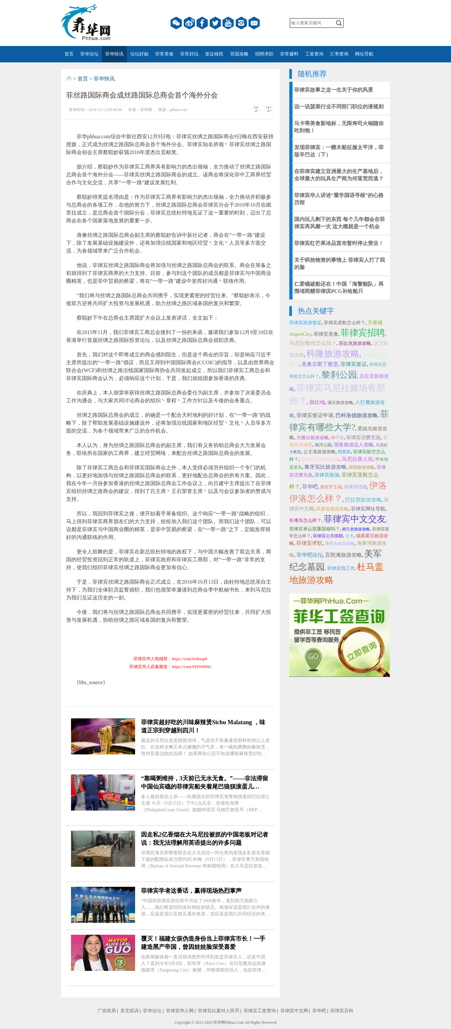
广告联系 (107, 1010)
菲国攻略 (239, 54)
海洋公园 (323, 444)
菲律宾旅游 (327, 475)
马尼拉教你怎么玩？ (313, 343)
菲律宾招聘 (363, 333)
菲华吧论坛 (310, 555)
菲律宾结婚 (355, 486)
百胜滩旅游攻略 (343, 555)
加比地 (317, 402)
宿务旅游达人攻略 (353, 444)
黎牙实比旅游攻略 (325, 467)
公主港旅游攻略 (319, 451)
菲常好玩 (189, 54)
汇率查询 (339, 54)
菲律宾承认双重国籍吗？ (314, 528)
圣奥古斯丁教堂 (319, 364)
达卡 (349, 535)
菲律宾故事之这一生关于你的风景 (333, 90)
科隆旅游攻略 (333, 354)
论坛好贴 (139, 54)
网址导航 (364, 54)
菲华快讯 (114, 54)
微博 (189, 23)
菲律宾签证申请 (315, 415)
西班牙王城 (331, 486)
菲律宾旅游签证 (305, 322)
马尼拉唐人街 (357, 459)
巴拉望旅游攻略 (363, 500)
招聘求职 (264, 54)
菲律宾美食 (326, 334)
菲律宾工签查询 (260, 1010)
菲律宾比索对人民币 (218, 1010)
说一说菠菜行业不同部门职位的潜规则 (339, 106)
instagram (241, 23)
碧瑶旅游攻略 (361, 467)
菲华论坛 (89, 54)
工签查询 (314, 54)
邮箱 (254, 23)
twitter (215, 23)
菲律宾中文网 (294, 1010)
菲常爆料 (289, 54)
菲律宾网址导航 (368, 508)
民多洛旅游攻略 (332, 508)
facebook (202, 23)
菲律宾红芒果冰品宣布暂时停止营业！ (339, 243)
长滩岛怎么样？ (305, 520)
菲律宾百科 (341, 1010)
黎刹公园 (339, 375)
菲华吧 (310, 486)
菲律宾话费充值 (363, 437)
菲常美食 (164, 54)
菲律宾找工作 (341, 568)
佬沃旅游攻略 (340, 402)
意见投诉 (129, 1010)
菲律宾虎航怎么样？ (344, 322)
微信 (176, 23)
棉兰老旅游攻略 (356, 529)
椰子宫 (337, 437)
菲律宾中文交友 (355, 519)
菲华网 (219, 1022)
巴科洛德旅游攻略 (357, 415)
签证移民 (214, 54)
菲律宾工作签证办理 (320, 459)
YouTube (228, 23)
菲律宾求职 (309, 543)
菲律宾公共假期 (328, 535)
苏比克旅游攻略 (355, 343)
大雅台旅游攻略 (313, 437)
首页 (69, 54)
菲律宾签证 (354, 364)
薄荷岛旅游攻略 (340, 543)
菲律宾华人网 (180, 1010)
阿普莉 (344, 451)
